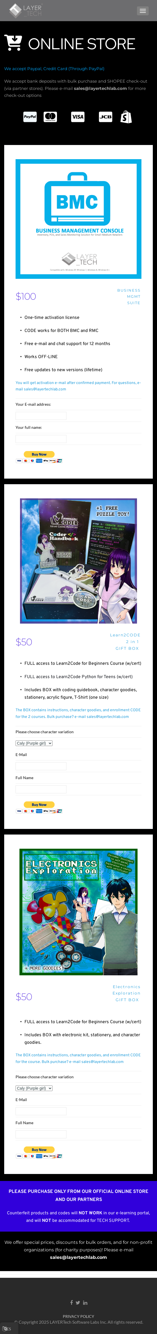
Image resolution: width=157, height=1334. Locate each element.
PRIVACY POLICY (78, 1316)
